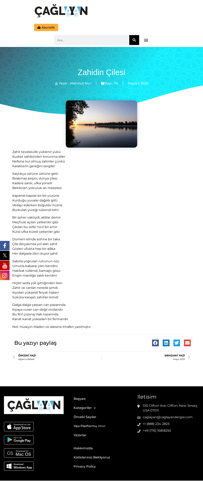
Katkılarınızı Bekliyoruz (92, 458)
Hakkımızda (83, 448)
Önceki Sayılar (85, 417)
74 (116, 84)
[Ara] (134, 40)
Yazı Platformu (85, 426)
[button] (146, 40)
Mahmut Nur (80, 84)
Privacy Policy (85, 467)
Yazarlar (80, 435)
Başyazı (80, 399)
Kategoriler (85, 408)
